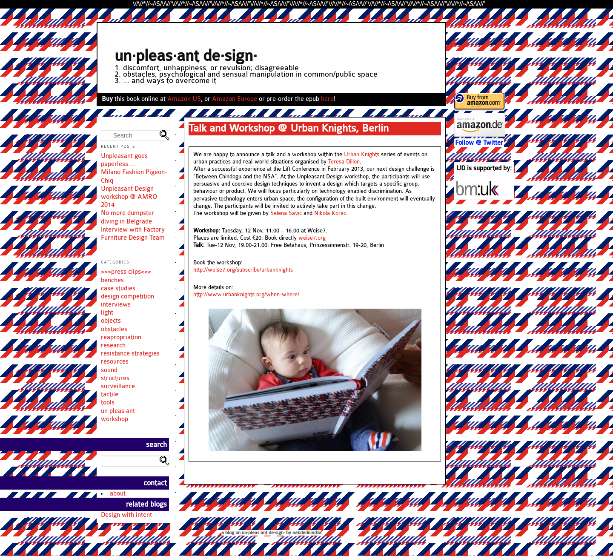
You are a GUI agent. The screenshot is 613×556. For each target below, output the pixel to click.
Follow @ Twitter (479, 142)
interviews (116, 304)
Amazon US (184, 99)
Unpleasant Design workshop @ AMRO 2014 (129, 197)
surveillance (118, 386)
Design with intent (126, 515)
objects (111, 320)
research (113, 345)
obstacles (114, 329)
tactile (109, 394)
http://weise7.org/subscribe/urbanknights (243, 270)
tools (108, 402)
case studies (118, 288)
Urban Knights (361, 154)
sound (109, 370)
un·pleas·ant (118, 411)
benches (112, 280)
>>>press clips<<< (126, 271)
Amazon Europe (234, 99)
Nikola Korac (330, 213)
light (107, 312)
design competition (127, 296)
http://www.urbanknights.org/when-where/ (246, 294)
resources (115, 361)
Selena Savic (286, 213)
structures (115, 378)
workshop (114, 419)
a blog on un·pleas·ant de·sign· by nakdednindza (271, 533)
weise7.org (312, 238)
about (118, 493)
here (327, 99)
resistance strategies (130, 353)
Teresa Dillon (344, 161)
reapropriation (121, 337)
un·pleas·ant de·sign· (186, 56)
